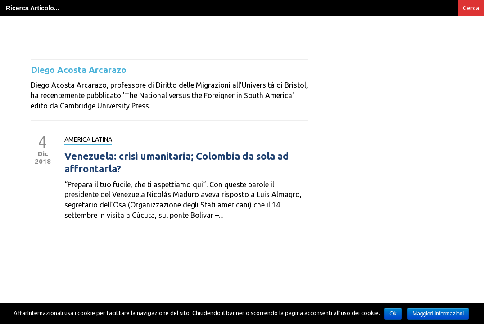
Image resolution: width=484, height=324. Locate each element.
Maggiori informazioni (438, 313)
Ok (392, 313)
